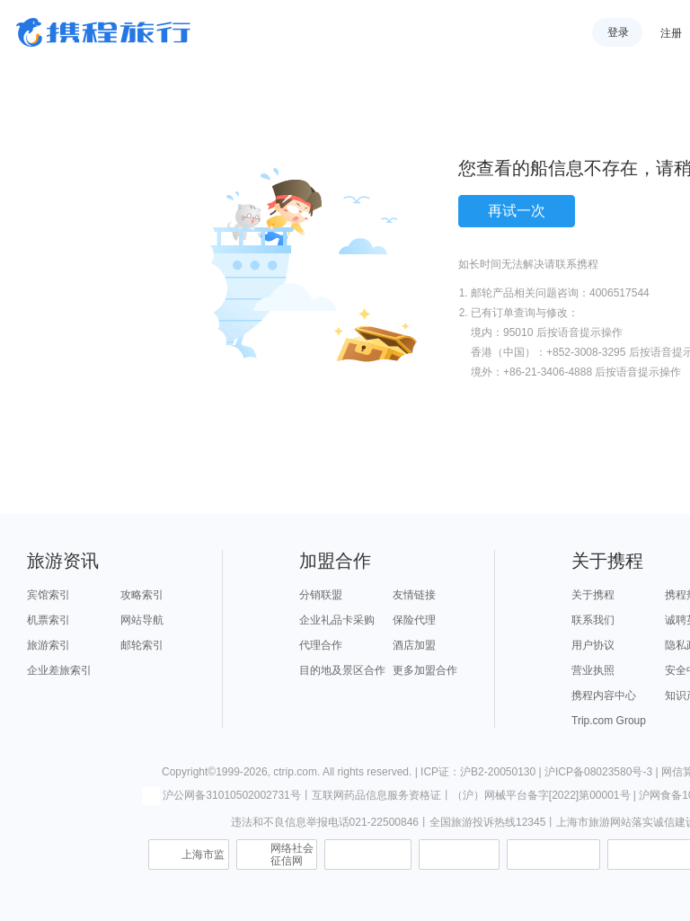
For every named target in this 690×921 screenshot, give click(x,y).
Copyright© (189, 772)
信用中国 (553, 854)
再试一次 (516, 210)
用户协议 (593, 645)
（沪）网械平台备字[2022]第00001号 (541, 795)
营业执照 (593, 670)
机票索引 (48, 620)
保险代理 (414, 620)
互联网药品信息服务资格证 (376, 795)
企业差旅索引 (59, 670)
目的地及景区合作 (342, 670)
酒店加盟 (414, 645)
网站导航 (142, 620)
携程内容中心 (603, 695)
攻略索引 (142, 595)
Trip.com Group (608, 720)
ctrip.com (295, 772)
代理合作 (320, 645)
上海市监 (203, 854)
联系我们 (593, 620)
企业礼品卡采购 (337, 620)
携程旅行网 (103, 32)
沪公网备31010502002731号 (221, 795)
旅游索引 (48, 645)
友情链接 (414, 595)
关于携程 (593, 595)
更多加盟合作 (425, 670)
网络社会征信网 (292, 854)
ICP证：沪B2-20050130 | (482, 772)
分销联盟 (320, 595)
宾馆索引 (48, 595)
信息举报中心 (367, 854)
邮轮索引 (142, 645)
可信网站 (459, 854)
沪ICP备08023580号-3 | (602, 772)
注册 (671, 33)
